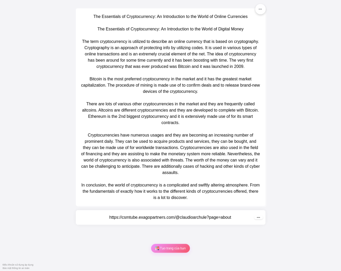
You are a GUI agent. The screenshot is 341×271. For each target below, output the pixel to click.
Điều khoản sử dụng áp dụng (18, 264)
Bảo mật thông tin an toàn (16, 268)
